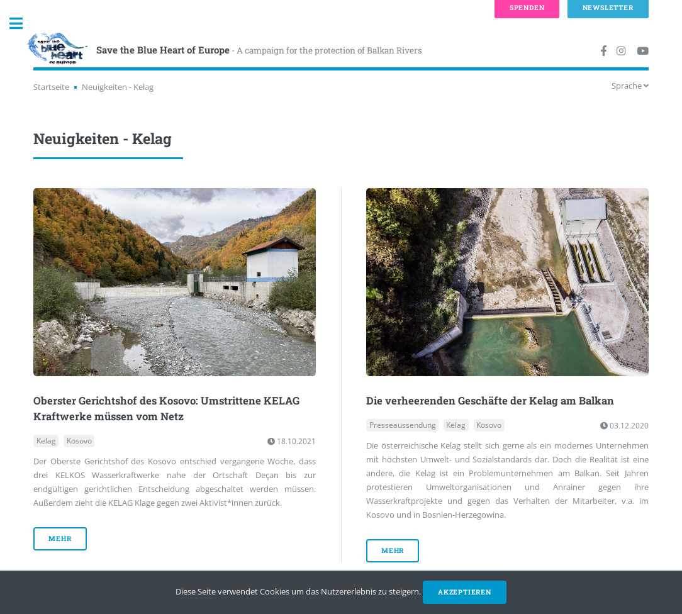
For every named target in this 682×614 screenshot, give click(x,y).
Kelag (46, 441)
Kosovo (79, 441)
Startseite (51, 86)
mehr (59, 538)
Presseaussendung (402, 425)
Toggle (22, 23)
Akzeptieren (464, 592)
